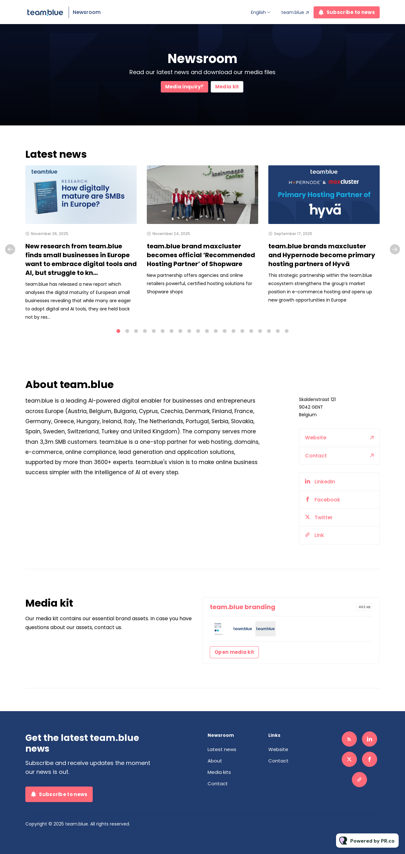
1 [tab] (118, 331)
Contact (316, 457)
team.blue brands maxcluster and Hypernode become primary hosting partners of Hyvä (321, 255)
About (215, 760)
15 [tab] (242, 331)
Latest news (222, 749)
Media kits (219, 772)
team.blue (292, 12)
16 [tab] (251, 331)
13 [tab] (225, 331)
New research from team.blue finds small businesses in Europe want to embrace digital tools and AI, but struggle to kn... (81, 259)
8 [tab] (180, 331)
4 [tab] (145, 331)
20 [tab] (287, 331)
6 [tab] (163, 331)
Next (395, 249)
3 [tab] (136, 331)
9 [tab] (189, 331)
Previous (10, 249)
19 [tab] (278, 331)
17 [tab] (260, 331)
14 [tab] (233, 331)
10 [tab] (198, 331)
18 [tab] (269, 331)
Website (315, 439)
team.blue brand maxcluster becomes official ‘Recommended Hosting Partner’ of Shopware (201, 255)
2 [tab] (127, 331)
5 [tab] (154, 331)
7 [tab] (171, 331)
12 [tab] (216, 331)
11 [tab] (207, 331)
